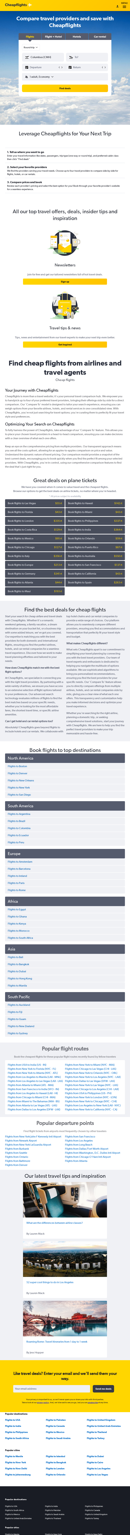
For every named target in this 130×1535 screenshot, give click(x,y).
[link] (65, 282)
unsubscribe (93, 1402)
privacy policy (43, 1402)
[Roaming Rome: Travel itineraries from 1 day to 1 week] (65, 1318)
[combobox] (31, 47)
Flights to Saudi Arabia (58, 1438)
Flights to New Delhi (16, 1468)
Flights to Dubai (95, 1456)
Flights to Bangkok (56, 1462)
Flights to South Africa (17, 1438)
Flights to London (55, 1468)
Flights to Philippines (16, 1432)
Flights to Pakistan (56, 1420)
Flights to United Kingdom (101, 1420)
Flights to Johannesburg (18, 1474)
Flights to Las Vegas (97, 1474)
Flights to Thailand (97, 1432)
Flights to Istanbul (55, 1456)
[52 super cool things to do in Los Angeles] (65, 1259)
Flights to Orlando (55, 1474)
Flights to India (13, 1426)
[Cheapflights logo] (16, 5)
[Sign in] (117, 6)
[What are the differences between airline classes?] (65, 1200)
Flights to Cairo (95, 1462)
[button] (30, 36)
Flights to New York (15, 1462)
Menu (124, 5)
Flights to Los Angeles (98, 1468)
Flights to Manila (14, 1456)
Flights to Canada (55, 1426)
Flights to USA (12, 1420)
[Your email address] (51, 1388)
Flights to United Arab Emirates (104, 1426)
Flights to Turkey (96, 1438)
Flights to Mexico (55, 1432)
